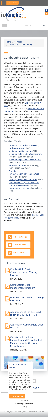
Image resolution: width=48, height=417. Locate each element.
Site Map (24, 406)
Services (18, 42)
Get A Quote (12, 3)
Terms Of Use (24, 401)
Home (8, 42)
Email (17, 244)
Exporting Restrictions (24, 404)
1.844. (17, 237)
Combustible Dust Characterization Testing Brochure (23, 272)
